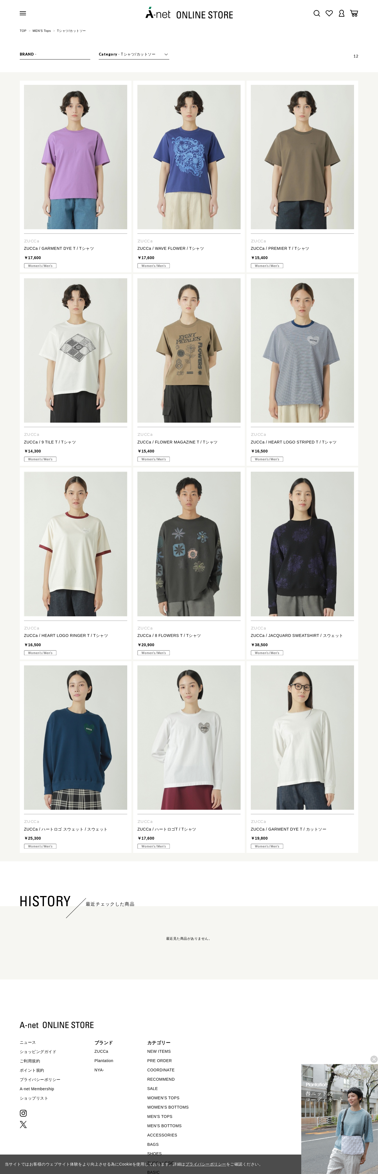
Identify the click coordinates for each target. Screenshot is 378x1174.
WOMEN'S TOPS (163, 1098)
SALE (152, 1088)
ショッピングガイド (38, 1051)
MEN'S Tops (42, 30)
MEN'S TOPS (159, 1116)
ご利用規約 (30, 1061)
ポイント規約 (32, 1070)
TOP (23, 30)
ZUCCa (101, 1051)
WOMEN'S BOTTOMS (168, 1107)
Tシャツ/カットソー (71, 30)
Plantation (104, 1060)
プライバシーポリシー (40, 1079)
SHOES (154, 1153)
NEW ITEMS (159, 1051)
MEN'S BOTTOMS (164, 1126)
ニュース (28, 1042)
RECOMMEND (161, 1079)
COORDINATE (161, 1070)
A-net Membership (37, 1089)
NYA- (99, 1070)
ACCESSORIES (162, 1135)
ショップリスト (34, 1098)
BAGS (153, 1144)
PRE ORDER (159, 1060)
